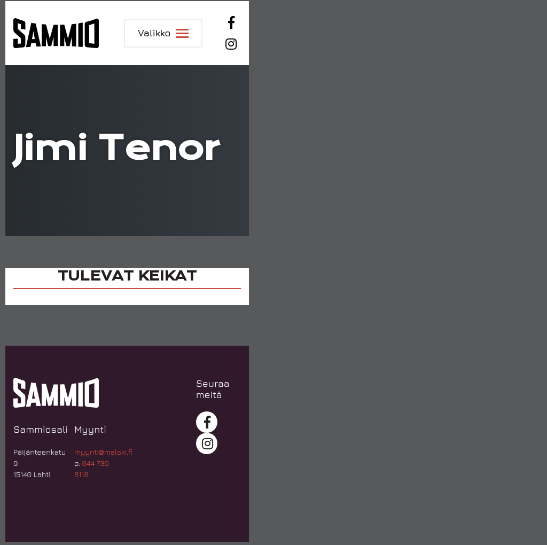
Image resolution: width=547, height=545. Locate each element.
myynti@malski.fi (103, 451)
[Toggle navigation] (163, 33)
